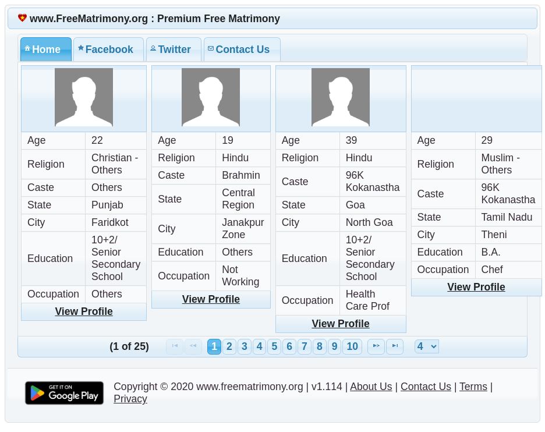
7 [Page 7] (304, 346)
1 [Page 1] (214, 346)
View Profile (83, 311)
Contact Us (426, 386)
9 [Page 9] (335, 346)
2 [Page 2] (229, 346)
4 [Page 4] (260, 346)
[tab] (46, 49)
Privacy (130, 399)
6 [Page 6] (289, 346)
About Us (371, 386)
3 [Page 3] (244, 346)
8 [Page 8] (320, 346)
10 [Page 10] (352, 346)
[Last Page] (395, 347)
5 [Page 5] (274, 346)
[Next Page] (376, 347)
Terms (473, 386)
